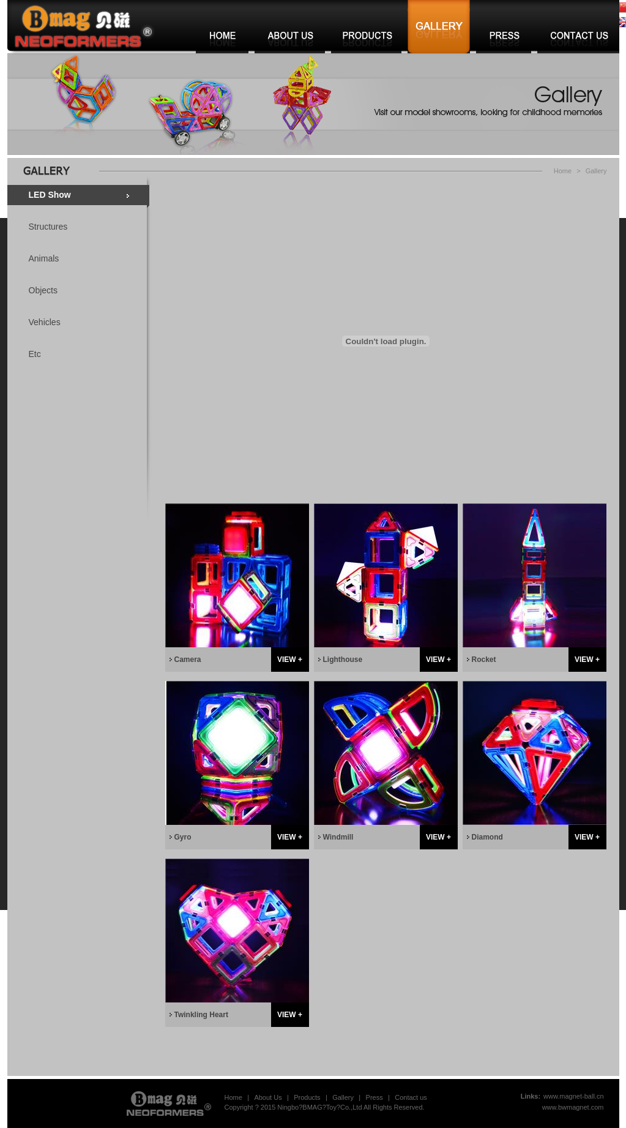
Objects (43, 290)
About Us (267, 1097)
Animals (44, 258)
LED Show (50, 195)
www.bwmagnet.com (573, 1107)
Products (307, 1097)
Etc (35, 354)
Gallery (596, 171)
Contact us (411, 1097)
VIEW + (289, 659)
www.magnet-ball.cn (573, 1096)
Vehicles (45, 322)
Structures (48, 226)
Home (563, 171)
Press (374, 1097)
